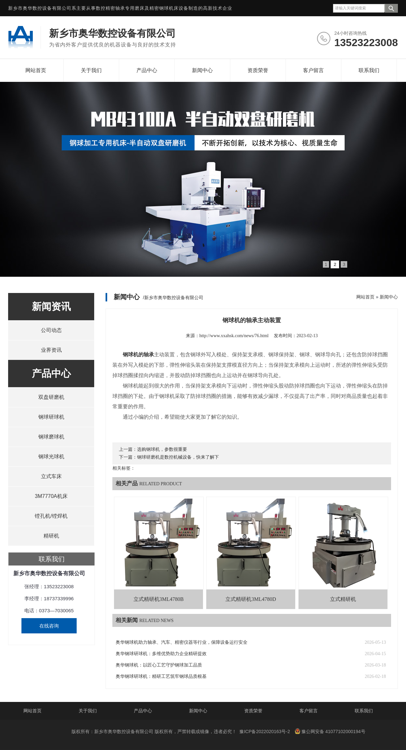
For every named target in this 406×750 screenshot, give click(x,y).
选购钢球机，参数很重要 (162, 449)
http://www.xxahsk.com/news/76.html (234, 335)
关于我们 (91, 70)
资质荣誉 (257, 70)
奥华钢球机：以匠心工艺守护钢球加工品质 (159, 665)
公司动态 (51, 330)
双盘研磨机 (51, 397)
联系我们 (369, 70)
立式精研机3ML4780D (250, 599)
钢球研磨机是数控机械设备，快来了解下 (178, 457)
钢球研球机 (51, 417)
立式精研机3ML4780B (158, 599)
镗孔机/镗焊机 (51, 516)
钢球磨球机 (51, 436)
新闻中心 (202, 70)
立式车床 (51, 476)
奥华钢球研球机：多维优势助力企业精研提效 (161, 653)
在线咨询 (49, 626)
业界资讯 (51, 350)
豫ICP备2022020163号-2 (264, 731)
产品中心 (146, 70)
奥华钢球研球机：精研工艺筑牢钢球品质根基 (161, 676)
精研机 (51, 536)
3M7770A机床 (51, 496)
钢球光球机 (51, 456)
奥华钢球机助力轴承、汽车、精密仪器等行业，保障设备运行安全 (181, 642)
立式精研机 (343, 599)
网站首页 (35, 70)
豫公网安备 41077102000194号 (330, 731)
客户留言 (313, 70)
